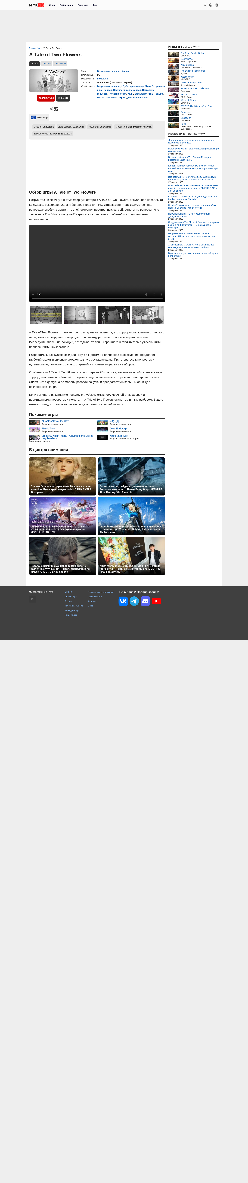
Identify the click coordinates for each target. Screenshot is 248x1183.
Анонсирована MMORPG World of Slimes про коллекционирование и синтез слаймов (191, 246)
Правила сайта (95, 596)
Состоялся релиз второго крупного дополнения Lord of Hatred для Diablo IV (192, 198)
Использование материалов (101, 592)
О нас (90, 606)
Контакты (92, 601)
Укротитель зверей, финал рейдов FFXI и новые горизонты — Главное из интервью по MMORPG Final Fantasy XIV (129, 569)
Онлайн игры (71, 596)
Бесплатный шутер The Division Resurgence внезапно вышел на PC (190, 158)
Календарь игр (71, 610)
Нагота (100, 97)
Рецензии (83, 5)
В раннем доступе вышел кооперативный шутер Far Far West (193, 254)
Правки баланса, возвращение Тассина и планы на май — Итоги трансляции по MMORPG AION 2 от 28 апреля (62, 489)
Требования (60, 63)
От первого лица (134, 86)
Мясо (148, 86)
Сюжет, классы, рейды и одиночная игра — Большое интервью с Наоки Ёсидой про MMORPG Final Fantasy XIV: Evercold (130, 489)
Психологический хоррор (127, 90)
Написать (63, 98)
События (46, 63)
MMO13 (68, 592)
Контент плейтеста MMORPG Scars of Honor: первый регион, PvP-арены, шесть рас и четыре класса (193, 168)
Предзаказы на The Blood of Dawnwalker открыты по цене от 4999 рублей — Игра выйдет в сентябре (193, 225)
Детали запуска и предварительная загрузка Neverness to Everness (191, 141)
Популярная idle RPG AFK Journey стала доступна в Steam (189, 215)
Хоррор (126, 71)
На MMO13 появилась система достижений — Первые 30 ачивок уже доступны (192, 206)
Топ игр (68, 601)
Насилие (158, 94)
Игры (52, 5)
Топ (95, 5)
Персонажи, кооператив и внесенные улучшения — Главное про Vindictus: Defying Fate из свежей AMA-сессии (130, 529)
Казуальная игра (143, 94)
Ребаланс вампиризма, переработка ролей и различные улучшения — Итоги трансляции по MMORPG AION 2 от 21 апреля (60, 569)
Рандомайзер (71, 615)
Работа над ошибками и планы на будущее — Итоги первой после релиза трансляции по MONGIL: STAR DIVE (59, 529)
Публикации (66, 5)
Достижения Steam (137, 97)
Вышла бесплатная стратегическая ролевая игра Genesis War (193, 150)
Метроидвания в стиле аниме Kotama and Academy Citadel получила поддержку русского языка (192, 236)
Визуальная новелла (108, 71)
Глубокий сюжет (117, 94)
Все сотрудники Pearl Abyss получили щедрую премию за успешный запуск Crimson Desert (192, 178)
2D (122, 86)
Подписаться (46, 98)
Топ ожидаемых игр (74, 606)
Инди (130, 94)
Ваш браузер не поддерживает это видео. (97, 263)
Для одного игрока (116, 97)
